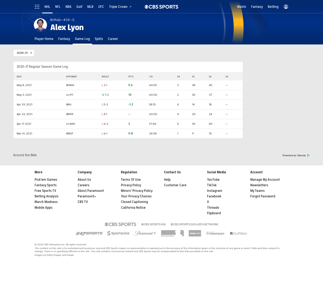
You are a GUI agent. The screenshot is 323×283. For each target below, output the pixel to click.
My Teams (257, 191)
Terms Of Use (131, 180)
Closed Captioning (134, 202)
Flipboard (214, 213)
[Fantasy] (64, 38)
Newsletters (259, 185)
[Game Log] (82, 38)
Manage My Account (265, 180)
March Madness (46, 202)
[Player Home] (44, 38)
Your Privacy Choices (136, 196)
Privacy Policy (131, 185)
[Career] (113, 38)
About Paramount (91, 191)
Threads (213, 208)
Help (167, 180)
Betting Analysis (47, 196)
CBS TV (83, 202)
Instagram (214, 191)
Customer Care (175, 185)
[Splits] (98, 38)
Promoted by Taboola (296, 155)
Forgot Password (262, 196)
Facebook (214, 196)
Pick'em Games (46, 180)
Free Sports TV (45, 191)
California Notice (133, 208)
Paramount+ (87, 196)
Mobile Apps (44, 208)
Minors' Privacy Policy (137, 191)
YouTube (213, 180)
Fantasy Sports (46, 185)
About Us (84, 180)
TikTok (212, 185)
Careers (83, 185)
